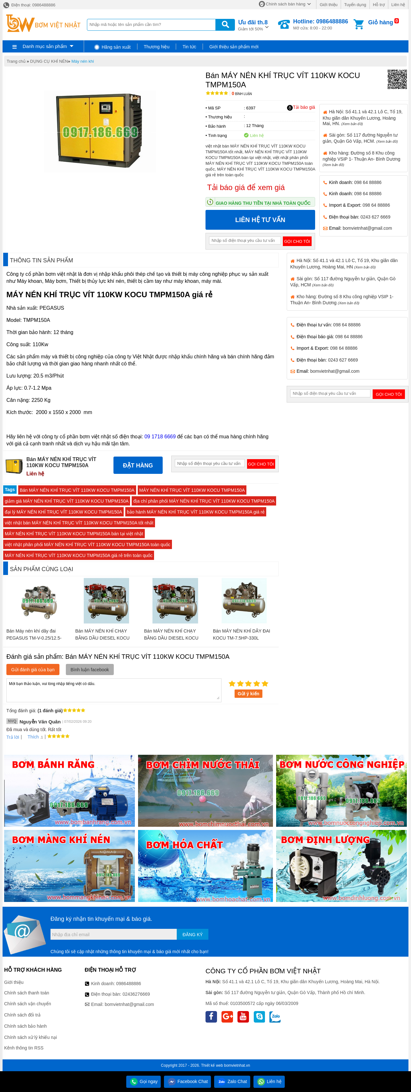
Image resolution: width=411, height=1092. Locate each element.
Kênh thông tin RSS (23, 1047)
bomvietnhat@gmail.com (367, 228)
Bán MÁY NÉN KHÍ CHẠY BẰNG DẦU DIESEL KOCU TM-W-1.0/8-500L (102, 638)
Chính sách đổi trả (22, 1014)
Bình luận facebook (90, 669)
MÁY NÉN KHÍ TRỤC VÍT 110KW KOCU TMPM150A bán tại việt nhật (74, 533)
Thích (31, 736)
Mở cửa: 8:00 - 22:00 (320, 24)
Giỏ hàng (380, 22)
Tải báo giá (301, 107)
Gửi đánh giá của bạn (33, 669)
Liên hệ (398, 4)
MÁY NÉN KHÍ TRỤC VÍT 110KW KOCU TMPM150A (192, 490)
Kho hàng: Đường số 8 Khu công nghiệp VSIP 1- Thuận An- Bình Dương (361, 158)
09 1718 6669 (160, 436)
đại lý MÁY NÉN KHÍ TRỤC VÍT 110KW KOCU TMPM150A (63, 511)
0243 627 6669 (375, 216)
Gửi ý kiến (249, 693)
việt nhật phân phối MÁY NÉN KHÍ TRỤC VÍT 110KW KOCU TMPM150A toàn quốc (87, 544)
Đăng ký (192, 934)
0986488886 (128, 983)
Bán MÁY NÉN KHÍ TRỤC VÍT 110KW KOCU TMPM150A (77, 490)
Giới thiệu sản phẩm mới (234, 46)
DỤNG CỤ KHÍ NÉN (49, 61)
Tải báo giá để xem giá (246, 187)
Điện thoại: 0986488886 (29, 5)
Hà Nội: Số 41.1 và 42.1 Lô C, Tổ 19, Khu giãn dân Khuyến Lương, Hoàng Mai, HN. (363, 117)
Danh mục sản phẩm (45, 46)
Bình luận (242, 94)
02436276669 (136, 994)
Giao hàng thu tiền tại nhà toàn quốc (263, 203)
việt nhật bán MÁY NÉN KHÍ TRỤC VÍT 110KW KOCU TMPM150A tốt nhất (79, 522)
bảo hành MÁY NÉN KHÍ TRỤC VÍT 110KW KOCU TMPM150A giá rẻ (196, 511)
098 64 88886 (368, 182)
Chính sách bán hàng (285, 4)
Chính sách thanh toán (26, 992)
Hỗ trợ (379, 4)
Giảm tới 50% (253, 24)
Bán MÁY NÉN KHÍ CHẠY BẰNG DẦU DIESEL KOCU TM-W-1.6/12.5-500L (171, 638)
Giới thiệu (328, 4)
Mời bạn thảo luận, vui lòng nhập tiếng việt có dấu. (114, 689)
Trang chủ (16, 61)
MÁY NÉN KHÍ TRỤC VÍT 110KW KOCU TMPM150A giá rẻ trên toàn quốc (78, 555)
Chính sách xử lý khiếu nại (30, 1037)
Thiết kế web (212, 1065)
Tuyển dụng (355, 4)
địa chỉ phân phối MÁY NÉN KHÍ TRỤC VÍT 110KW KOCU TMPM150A (204, 501)
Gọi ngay (143, 1081)
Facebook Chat (187, 1081)
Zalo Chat (232, 1081)
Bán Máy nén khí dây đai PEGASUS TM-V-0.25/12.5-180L (33, 638)
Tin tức (189, 46)
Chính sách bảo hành (25, 1026)
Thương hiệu (156, 46)
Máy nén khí (82, 61)
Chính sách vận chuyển (27, 1003)
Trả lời (12, 737)
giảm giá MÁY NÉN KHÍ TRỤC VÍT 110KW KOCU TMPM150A (66, 501)
